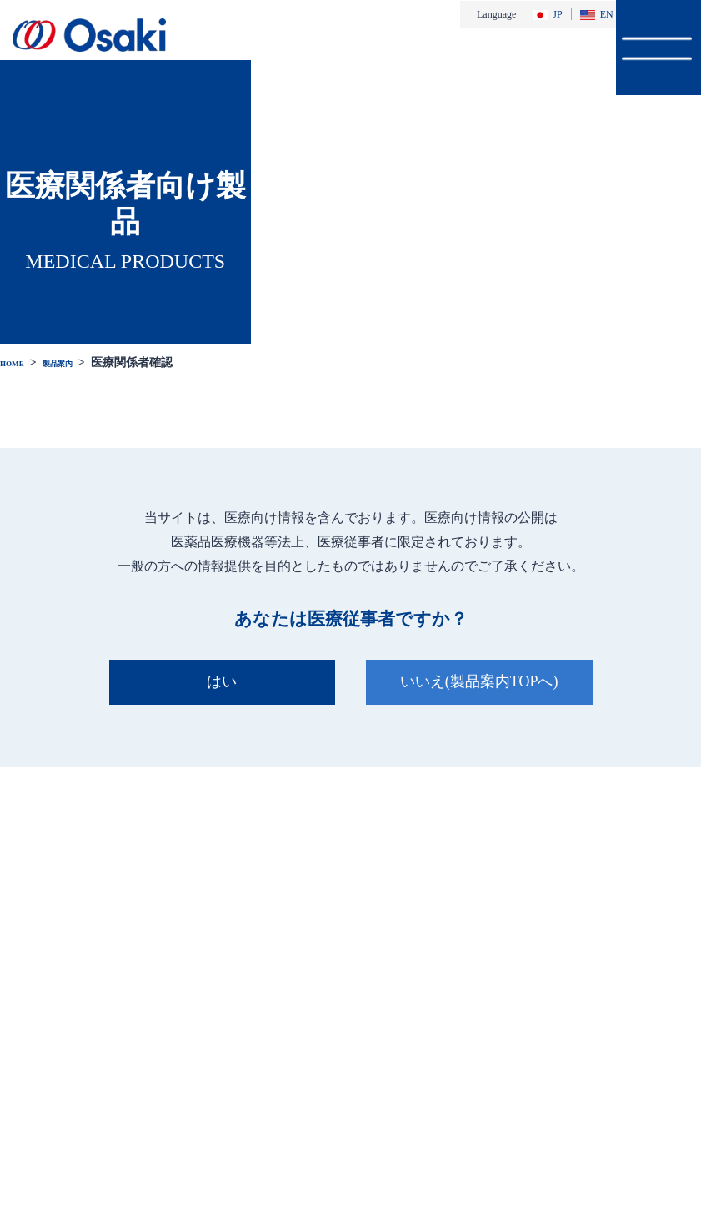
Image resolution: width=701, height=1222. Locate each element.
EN (596, 13)
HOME (18, 361)
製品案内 (78, 361)
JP (547, 13)
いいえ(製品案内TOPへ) (483, 681)
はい (218, 681)
